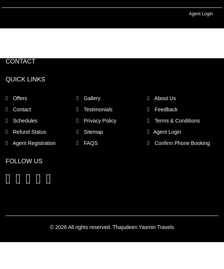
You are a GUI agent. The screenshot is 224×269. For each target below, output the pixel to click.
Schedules (21, 121)
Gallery (88, 98)
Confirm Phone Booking (178, 143)
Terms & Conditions (173, 121)
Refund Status (26, 132)
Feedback (162, 109)
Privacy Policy (96, 121)
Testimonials (95, 109)
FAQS (87, 143)
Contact (18, 109)
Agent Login (201, 13)
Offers (16, 98)
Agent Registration (31, 143)
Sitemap (90, 132)
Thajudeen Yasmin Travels (143, 227)
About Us (161, 98)
